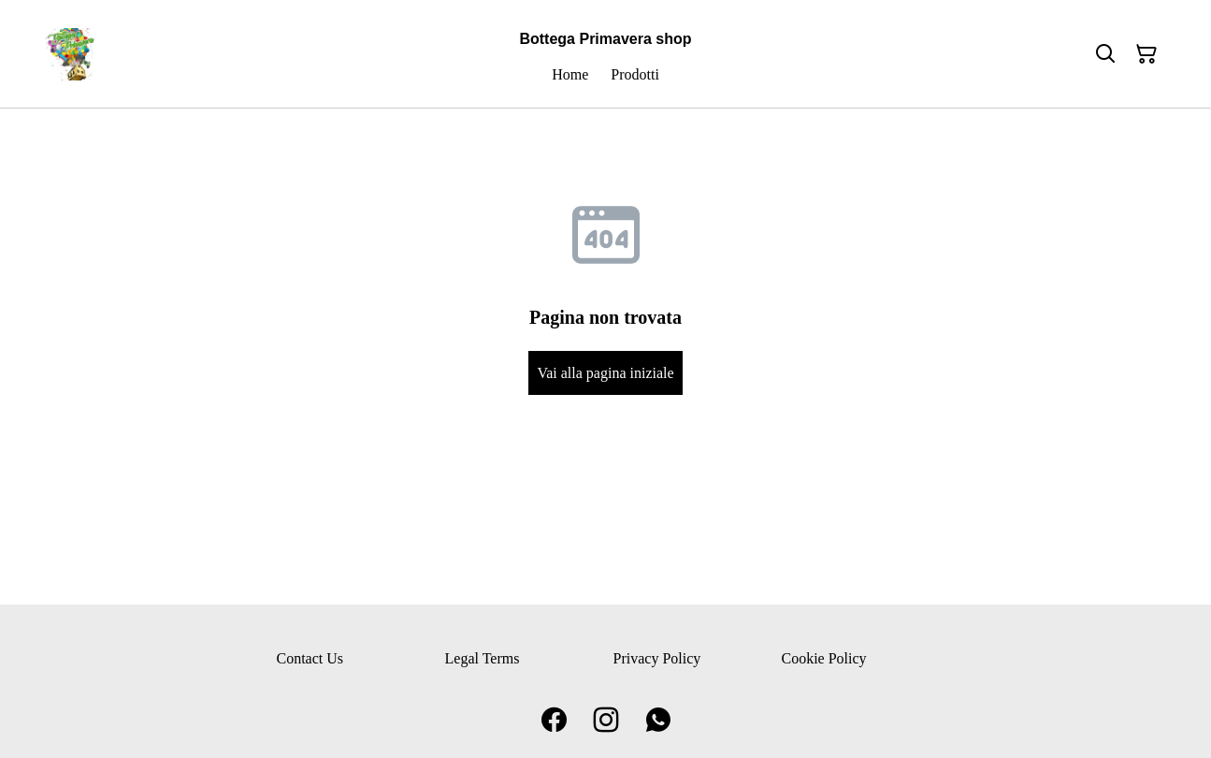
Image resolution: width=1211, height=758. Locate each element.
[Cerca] (1105, 54)
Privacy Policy (657, 658)
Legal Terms (482, 658)
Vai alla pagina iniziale (605, 373)
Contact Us (310, 658)
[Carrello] (1146, 54)
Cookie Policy (824, 658)
